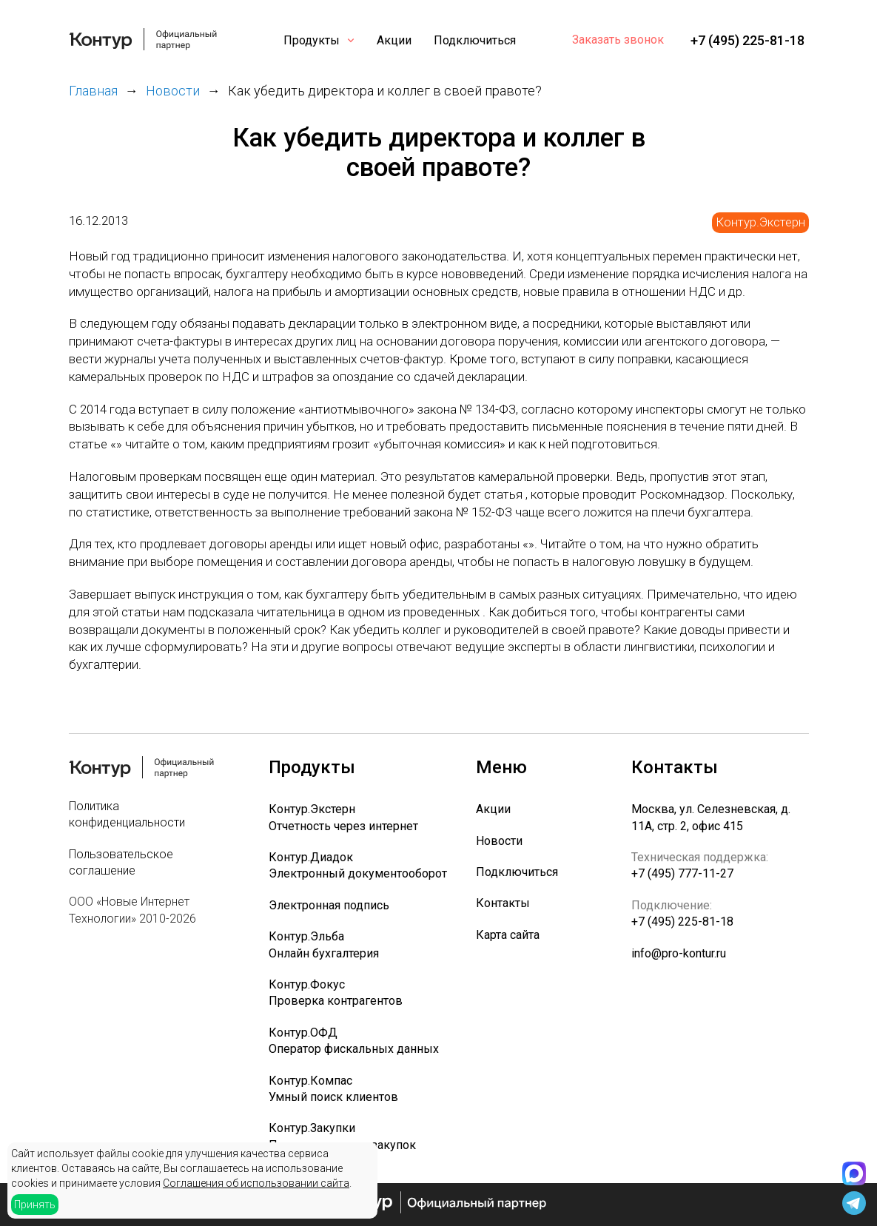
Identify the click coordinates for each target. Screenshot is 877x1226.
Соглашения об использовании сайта (256, 1183)
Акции (394, 40)
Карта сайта (508, 935)
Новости (499, 841)
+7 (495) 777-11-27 (682, 873)
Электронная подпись (329, 905)
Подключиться (475, 40)
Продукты (311, 40)
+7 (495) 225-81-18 (747, 40)
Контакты (503, 903)
